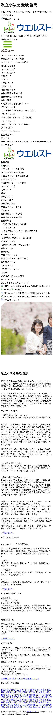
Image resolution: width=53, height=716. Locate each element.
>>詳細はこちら (8, 533)
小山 (39, 697)
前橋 (35, 697)
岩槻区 (42, 692)
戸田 (45, 695)
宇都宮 (44, 697)
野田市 (25, 697)
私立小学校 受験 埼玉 (10, 690)
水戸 (50, 697)
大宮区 (8, 692)
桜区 (20, 692)
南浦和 (33, 695)
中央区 (14, 692)
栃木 (26, 690)
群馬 (21, 690)
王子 (11, 697)
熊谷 (5, 695)
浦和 (28, 695)
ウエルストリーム (33, 712)
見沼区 (31, 692)
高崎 (31, 697)
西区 (3, 692)
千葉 (30, 690)
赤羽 (7, 697)
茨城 (34, 690)
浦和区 (25, 692)
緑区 (36, 692)
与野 (23, 695)
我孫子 (17, 697)
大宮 (47, 692)
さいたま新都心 (14, 695)
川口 (41, 695)
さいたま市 (41, 690)
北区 (49, 690)
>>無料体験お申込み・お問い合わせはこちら (20, 678)
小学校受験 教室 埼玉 (10, 700)
